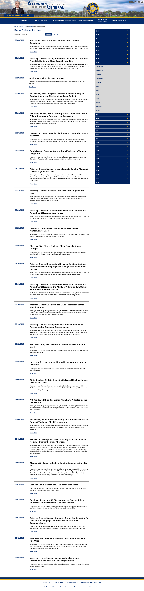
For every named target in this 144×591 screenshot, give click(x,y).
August (98, 82)
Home (16, 26)
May (97, 94)
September (99, 78)
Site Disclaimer (58, 582)
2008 (97, 150)
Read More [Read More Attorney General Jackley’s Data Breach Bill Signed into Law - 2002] (33, 204)
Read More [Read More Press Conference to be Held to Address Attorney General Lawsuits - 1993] (33, 373)
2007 (97, 154)
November (99, 71)
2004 (97, 166)
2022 (97, 47)
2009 (97, 146)
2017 (97, 114)
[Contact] (142, 1)
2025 (97, 35)
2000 (97, 182)
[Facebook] (130, 1)
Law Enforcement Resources (64, 21)
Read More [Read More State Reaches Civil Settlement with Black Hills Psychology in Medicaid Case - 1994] (33, 393)
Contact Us (46, 582)
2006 (97, 158)
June (97, 90)
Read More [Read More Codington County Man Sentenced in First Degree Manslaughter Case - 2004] (33, 239)
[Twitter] (133, 1)
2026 (97, 31)
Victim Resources (86, 21)
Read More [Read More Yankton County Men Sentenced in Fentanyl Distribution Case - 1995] (33, 355)
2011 (97, 138)
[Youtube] (139, 1)
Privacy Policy (71, 582)
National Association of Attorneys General (87, 587)
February (99, 106)
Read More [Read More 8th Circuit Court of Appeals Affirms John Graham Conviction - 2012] (33, 52)
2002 (97, 174)
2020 (97, 55)
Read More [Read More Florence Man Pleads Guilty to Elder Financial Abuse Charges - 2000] (33, 257)
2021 (97, 51)
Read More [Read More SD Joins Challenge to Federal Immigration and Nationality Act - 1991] (33, 478)
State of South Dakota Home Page (90, 582)
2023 (97, 43)
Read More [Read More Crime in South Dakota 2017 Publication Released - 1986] (33, 493)
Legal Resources (41, 21)
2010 (97, 142)
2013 (97, 130)
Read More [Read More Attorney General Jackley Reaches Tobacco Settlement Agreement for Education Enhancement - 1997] (33, 337)
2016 (97, 118)
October (98, 74)
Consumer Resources (102, 21)
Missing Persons (119, 21)
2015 (97, 122)
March (98, 102)
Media (31, 26)
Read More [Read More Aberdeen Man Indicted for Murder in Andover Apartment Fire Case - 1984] (33, 551)
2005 (97, 162)
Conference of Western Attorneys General (57, 587)
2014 (97, 126)
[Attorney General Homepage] (46, 9)
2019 (97, 59)
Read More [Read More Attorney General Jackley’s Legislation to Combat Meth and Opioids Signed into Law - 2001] (33, 184)
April (97, 98)
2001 (97, 178)
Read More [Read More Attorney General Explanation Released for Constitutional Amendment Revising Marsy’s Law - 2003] (33, 221)
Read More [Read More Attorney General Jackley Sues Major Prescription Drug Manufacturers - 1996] (33, 318)
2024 (97, 39)
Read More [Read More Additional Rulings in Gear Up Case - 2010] (32, 87)
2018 (97, 63)
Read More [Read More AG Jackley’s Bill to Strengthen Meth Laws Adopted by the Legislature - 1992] (33, 413)
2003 (97, 170)
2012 (97, 134)
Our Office (24, 21)
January (98, 110)
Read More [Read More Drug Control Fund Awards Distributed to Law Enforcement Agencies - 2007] (33, 144)
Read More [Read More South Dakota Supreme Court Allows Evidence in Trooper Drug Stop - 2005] (33, 162)
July (97, 86)
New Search (56, 34)
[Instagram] (136, 1)
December (99, 66)
